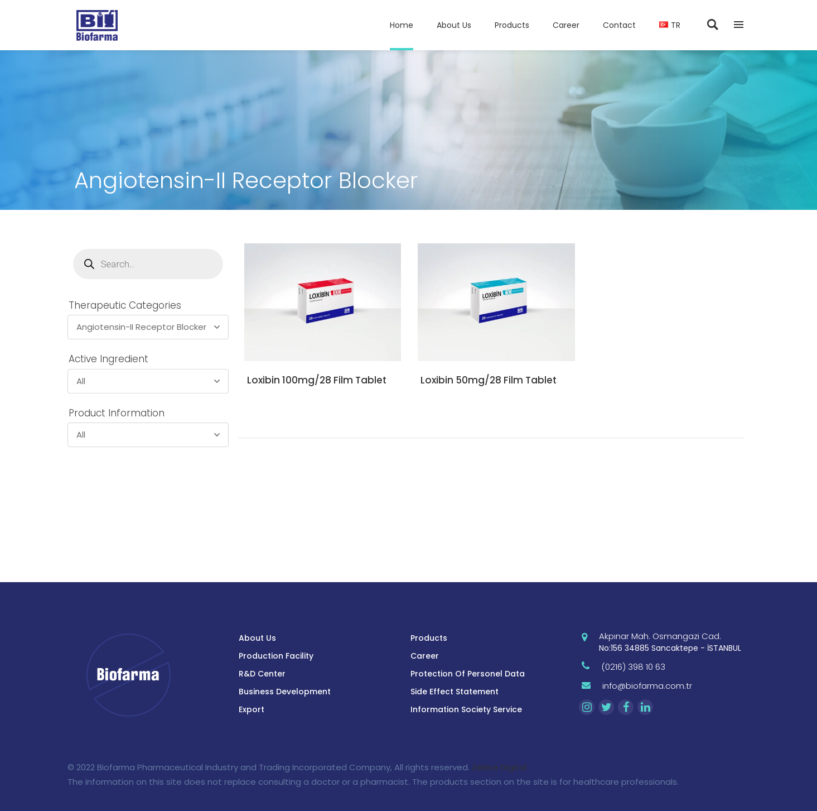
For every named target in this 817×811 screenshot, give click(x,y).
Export (251, 709)
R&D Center (262, 673)
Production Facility (276, 655)
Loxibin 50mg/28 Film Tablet (488, 380)
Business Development (285, 691)
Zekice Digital (499, 767)
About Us (257, 638)
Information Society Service (466, 709)
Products (428, 638)
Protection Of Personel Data (467, 673)
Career (424, 655)
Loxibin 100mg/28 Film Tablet (316, 380)
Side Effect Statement (454, 691)
